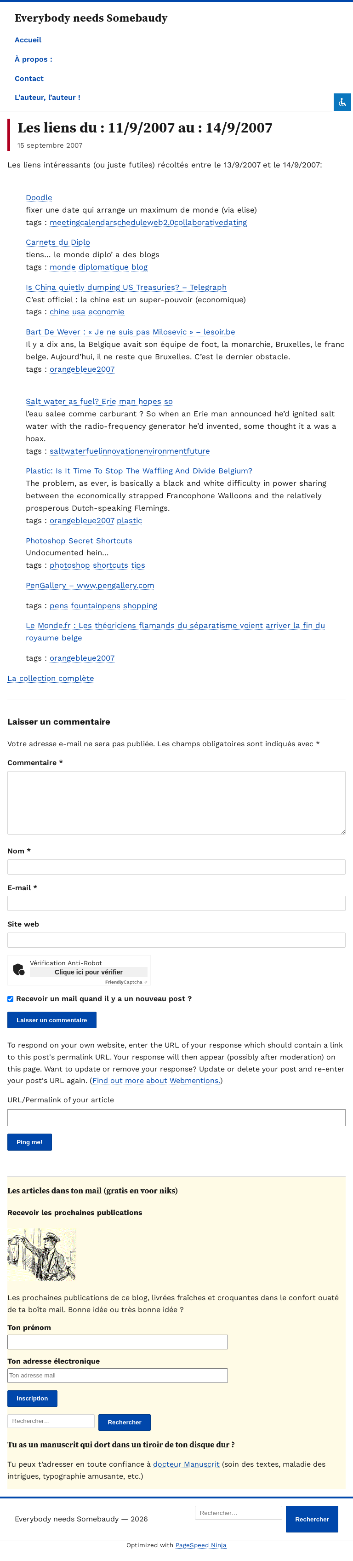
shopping (140, 605)
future (198, 450)
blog (139, 266)
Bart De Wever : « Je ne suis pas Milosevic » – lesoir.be (130, 331)
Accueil (28, 39)
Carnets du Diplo (58, 242)
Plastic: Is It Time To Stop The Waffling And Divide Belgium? (139, 470)
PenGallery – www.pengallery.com (90, 585)
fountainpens (95, 605)
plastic (129, 520)
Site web (23, 935)
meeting (65, 222)
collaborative (198, 222)
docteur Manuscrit (186, 1475)
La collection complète (50, 678)
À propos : (33, 59)
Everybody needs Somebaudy (91, 17)
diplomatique (104, 266)
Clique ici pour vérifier (89, 983)
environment (163, 450)
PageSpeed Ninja (201, 1556)
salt (57, 450)
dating (235, 222)
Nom (19, 862)
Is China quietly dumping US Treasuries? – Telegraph (126, 287)
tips (138, 565)
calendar (96, 222)
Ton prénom (29, 1338)
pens (59, 605)
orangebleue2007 (82, 369)
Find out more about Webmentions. (156, 1091)
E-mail (22, 898)
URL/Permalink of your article (60, 1110)
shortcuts (110, 565)
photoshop (70, 565)
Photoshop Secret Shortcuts (79, 540)
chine (59, 311)
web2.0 (160, 222)
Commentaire (35, 762)
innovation (120, 450)
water (75, 450)
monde (63, 266)
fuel (93, 450)
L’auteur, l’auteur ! (47, 97)
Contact (29, 78)
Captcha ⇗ (126, 993)
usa (78, 311)
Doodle (39, 197)
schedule (130, 222)
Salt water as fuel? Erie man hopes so (99, 401)
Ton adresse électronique (53, 1372)
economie (106, 311)
